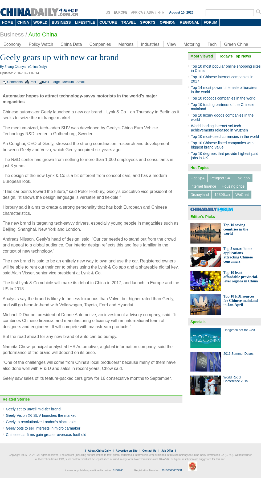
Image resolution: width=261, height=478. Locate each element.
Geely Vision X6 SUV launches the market (41, 415)
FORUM (210, 22)
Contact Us (149, 450)
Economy (12, 44)
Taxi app (243, 178)
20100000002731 (171, 470)
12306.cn (222, 194)
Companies (100, 44)
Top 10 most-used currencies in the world (225, 136)
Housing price (233, 186)
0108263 (118, 470)
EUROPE (121, 12)
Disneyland (199, 194)
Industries (150, 44)
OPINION (168, 22)
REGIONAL (189, 22)
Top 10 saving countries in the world (235, 229)
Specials (198, 322)
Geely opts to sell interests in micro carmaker (43, 428)
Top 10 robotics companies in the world (223, 98)
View (171, 44)
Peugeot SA (220, 178)
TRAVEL (128, 22)
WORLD (40, 22)
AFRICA (137, 12)
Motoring (191, 44)
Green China (236, 44)
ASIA (150, 12)
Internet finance (203, 186)
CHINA (23, 22)
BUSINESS (61, 22)
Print (33, 82)
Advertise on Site (126, 450)
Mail (46, 82)
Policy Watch (41, 44)
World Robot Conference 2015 (235, 379)
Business (12, 34)
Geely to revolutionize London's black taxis (41, 422)
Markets (126, 44)
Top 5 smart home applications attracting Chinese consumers (238, 255)
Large (56, 82)
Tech (212, 44)
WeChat (242, 194)
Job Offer (167, 450)
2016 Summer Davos (238, 354)
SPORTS (148, 22)
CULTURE (108, 22)
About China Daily (99, 450)
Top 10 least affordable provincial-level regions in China (240, 277)
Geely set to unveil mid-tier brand (33, 409)
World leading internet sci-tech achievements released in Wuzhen (219, 128)
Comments (15, 82)
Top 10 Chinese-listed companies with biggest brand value (222, 145)
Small (80, 82)
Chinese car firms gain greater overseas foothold (46, 434)
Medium (68, 82)
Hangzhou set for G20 (239, 330)
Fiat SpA (197, 178)
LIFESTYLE (85, 22)
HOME (7, 22)
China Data (71, 44)
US (108, 12)
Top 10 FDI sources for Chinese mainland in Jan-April (240, 300)
